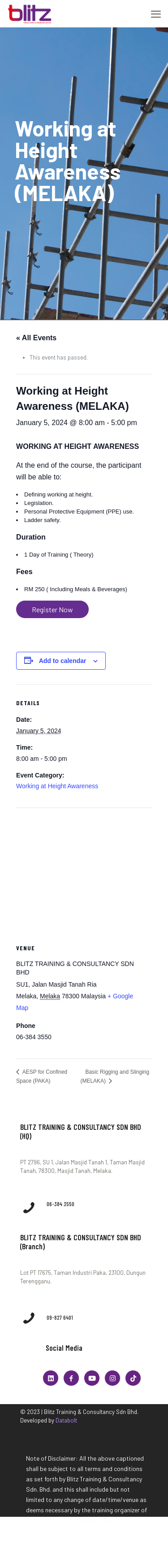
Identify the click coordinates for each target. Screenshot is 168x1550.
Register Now (52, 609)
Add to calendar (62, 660)
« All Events (36, 338)
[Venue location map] (84, 873)
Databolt (66, 1420)
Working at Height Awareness (57, 786)
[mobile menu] (156, 13)
